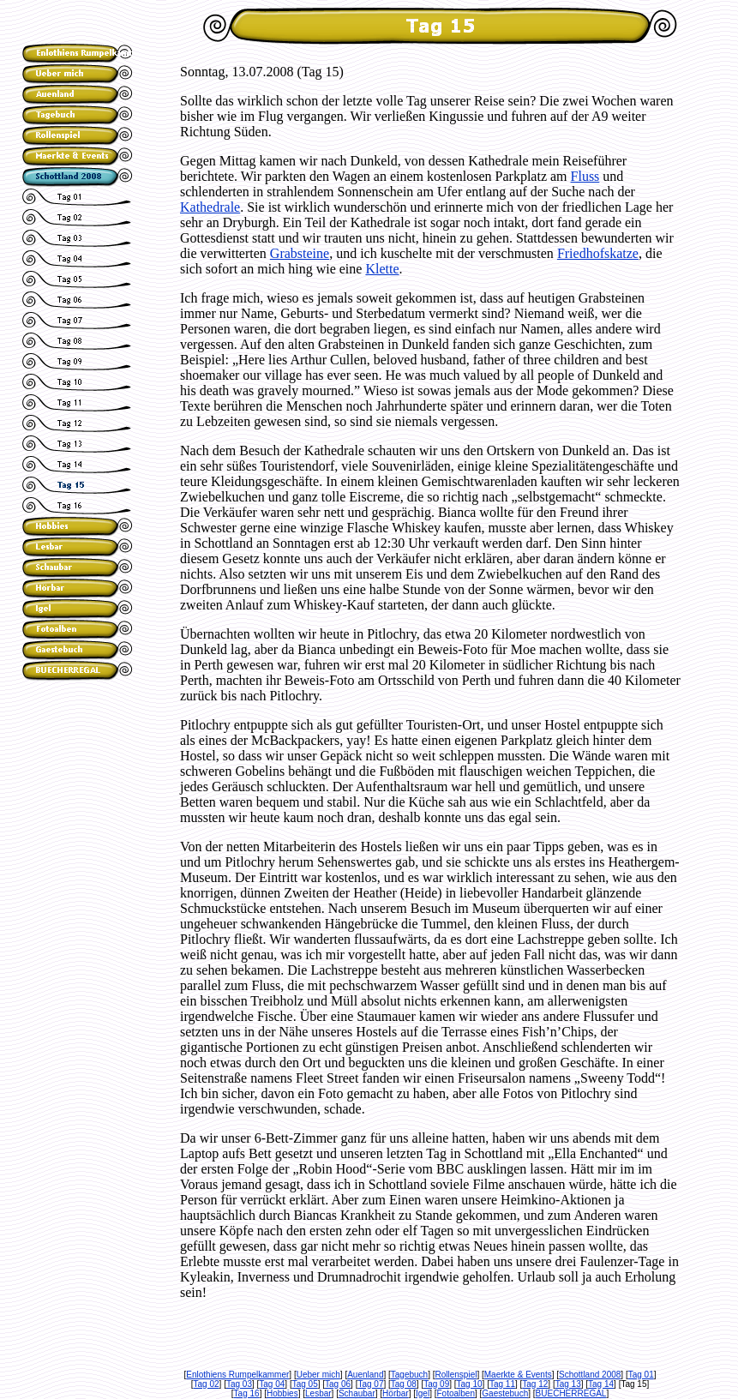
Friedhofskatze (598, 253)
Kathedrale (210, 207)
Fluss (585, 176)
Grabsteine (299, 253)
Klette (382, 268)
